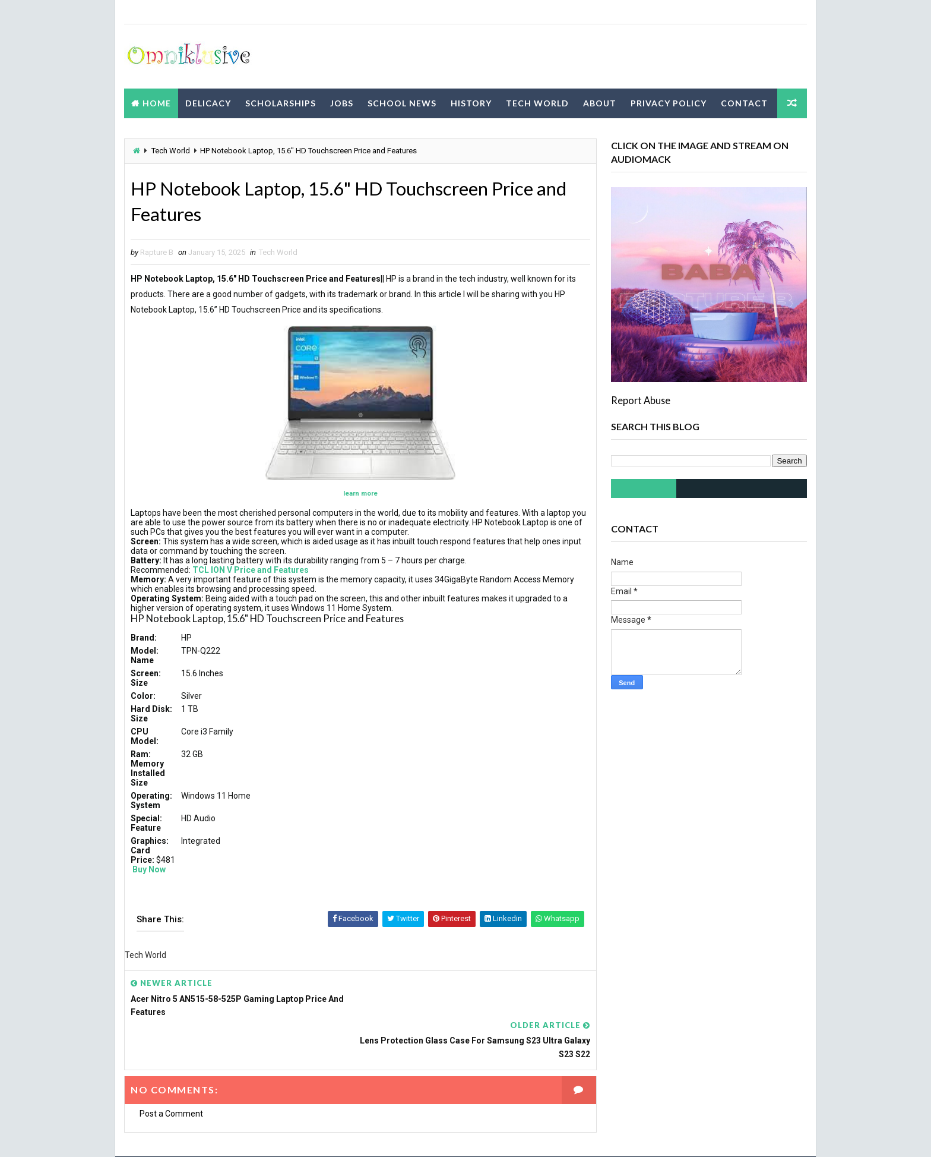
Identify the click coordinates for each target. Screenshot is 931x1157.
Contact (744, 102)
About (599, 102)
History (471, 102)
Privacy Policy (669, 102)
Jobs (341, 102)
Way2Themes (229, 1136)
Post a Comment (171, 1072)
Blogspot (333, 1136)
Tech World (537, 102)
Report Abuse (640, 400)
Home (156, 102)
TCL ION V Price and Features (250, 570)
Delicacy (208, 102)
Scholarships (280, 102)
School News (402, 102)
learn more (356, 494)
